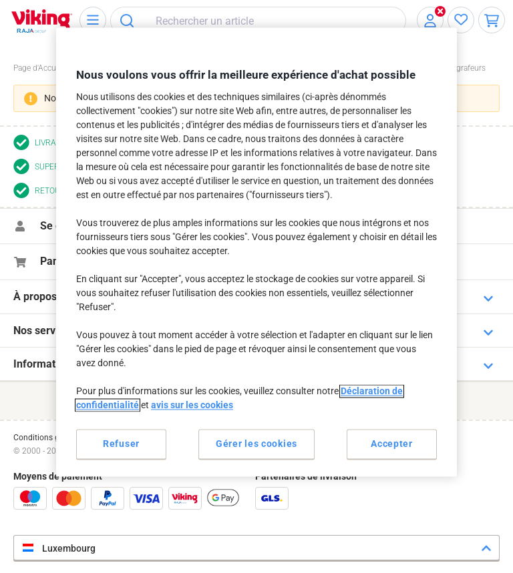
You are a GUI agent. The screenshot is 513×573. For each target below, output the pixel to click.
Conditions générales (51, 437)
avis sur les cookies (192, 405)
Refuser (121, 443)
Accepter (392, 443)
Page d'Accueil (38, 68)
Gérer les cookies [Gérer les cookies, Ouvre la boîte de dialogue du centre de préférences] (256, 443)
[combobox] (258, 21)
